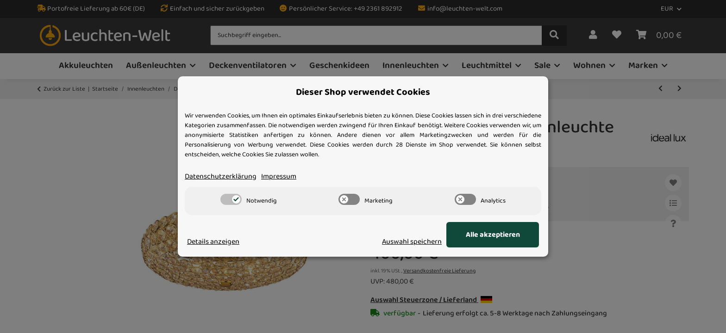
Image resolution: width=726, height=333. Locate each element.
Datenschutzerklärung (221, 176)
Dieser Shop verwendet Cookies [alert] (363, 92)
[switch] (231, 199)
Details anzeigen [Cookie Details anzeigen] (213, 241)
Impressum (278, 176)
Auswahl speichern (412, 241)
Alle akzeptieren (493, 235)
